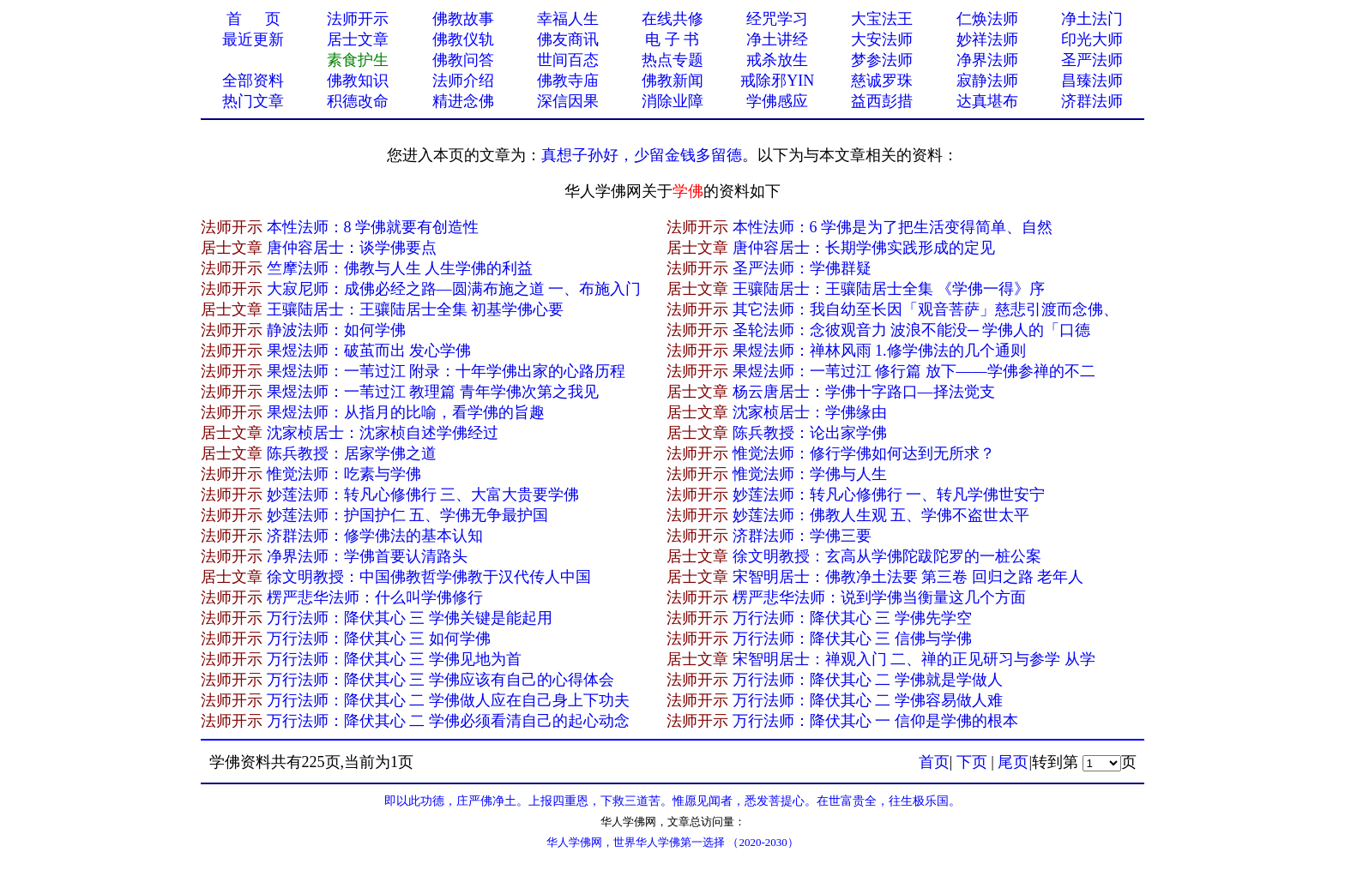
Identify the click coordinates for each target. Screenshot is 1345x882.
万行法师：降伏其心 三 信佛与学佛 (852, 638)
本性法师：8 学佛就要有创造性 (373, 227)
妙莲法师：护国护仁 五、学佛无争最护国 (408, 515)
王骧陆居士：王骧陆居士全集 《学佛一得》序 (889, 288)
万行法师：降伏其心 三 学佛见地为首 (394, 659)
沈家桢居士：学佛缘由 (810, 412)
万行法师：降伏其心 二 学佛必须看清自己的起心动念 (448, 720)
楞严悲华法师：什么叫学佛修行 (375, 597)
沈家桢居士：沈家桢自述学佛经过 (382, 432)
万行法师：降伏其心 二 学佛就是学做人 (868, 679)
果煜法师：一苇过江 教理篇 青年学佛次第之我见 (433, 391)
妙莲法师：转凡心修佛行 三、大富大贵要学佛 (423, 494)
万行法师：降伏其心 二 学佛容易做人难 (868, 700)
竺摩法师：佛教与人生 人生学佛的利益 (400, 268)
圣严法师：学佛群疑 (802, 268)
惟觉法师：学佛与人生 (810, 474)
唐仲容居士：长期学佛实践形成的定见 (864, 247)
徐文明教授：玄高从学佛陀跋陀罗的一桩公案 (887, 556)
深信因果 (568, 101)
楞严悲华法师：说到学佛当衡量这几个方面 (879, 597)
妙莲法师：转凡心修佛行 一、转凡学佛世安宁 (889, 494)
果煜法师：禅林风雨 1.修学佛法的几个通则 (879, 350)
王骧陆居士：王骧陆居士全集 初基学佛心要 (415, 309)
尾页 (1013, 762)
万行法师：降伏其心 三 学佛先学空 (852, 618)
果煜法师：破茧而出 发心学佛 (369, 350)
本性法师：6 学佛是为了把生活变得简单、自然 (893, 227)
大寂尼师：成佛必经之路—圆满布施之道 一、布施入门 (454, 288)
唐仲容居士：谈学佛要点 (352, 247)
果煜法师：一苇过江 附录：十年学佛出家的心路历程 (446, 371)
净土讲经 (777, 39)
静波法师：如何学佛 (336, 330)
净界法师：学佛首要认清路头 (367, 556)
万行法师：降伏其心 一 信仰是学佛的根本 (875, 720)
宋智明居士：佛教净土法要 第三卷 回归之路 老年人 (908, 576)
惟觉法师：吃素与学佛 (344, 474)
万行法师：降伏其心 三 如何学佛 (379, 638)
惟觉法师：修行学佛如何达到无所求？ (864, 453)
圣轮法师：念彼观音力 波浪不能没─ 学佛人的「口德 (912, 330)
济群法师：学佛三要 (802, 535)
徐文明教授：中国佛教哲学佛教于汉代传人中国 (429, 576)
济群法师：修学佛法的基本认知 (375, 535)
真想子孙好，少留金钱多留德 (641, 155)
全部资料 (253, 80)
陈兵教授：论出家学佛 (810, 432)
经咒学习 (777, 18)
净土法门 (1092, 18)
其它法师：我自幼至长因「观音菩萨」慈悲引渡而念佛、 (926, 309)
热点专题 (672, 60)
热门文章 (253, 101)
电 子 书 (672, 39)
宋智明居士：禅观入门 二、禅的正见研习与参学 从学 (914, 659)
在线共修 (672, 18)
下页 (971, 762)
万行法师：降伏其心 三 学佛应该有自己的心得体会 (440, 679)
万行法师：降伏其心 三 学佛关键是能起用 (409, 618)
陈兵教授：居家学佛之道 (352, 453)
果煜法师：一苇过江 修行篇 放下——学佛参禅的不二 (914, 371)
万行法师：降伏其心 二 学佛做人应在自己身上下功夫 (448, 700)
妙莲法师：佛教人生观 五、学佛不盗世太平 (881, 515)
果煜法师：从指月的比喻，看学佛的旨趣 (406, 412)
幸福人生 (568, 18)
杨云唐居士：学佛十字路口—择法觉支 (864, 391)
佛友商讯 (568, 39)
